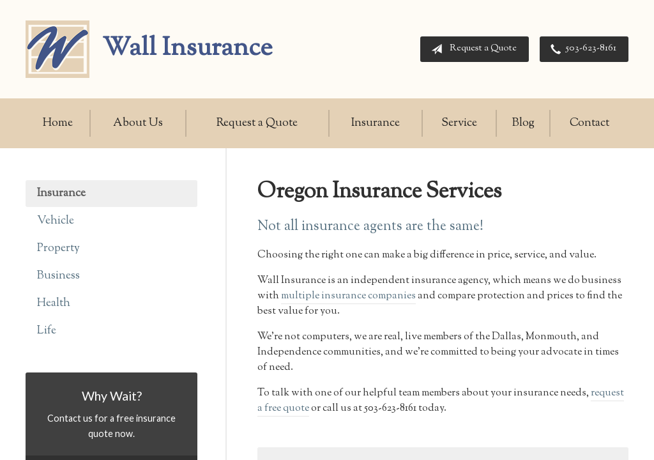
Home (58, 123)
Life (46, 331)
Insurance (375, 123)
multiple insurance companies (348, 296)
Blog (523, 123)
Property (58, 248)
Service (459, 123)
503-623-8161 (580, 49)
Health (53, 303)
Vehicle (55, 221)
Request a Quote (471, 49)
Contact (589, 123)
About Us (138, 123)
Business (58, 276)
